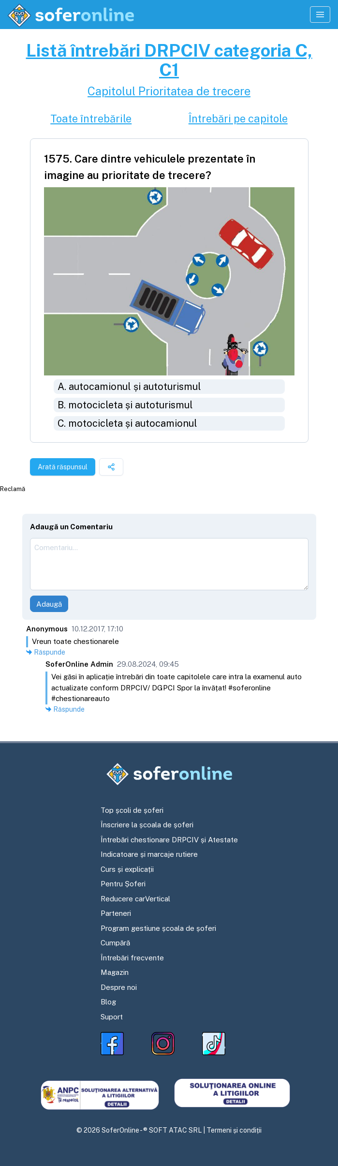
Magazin (115, 972)
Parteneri (116, 913)
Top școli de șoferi (132, 810)
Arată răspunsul (63, 467)
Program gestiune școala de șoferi (158, 928)
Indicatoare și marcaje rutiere (149, 854)
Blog (108, 1002)
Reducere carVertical (135, 899)
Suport (112, 1017)
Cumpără (115, 943)
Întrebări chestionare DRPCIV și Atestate (169, 840)
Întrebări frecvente (132, 958)
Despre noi (119, 987)
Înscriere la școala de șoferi (147, 825)
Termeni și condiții (234, 1130)
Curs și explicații (127, 869)
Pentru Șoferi (123, 884)
